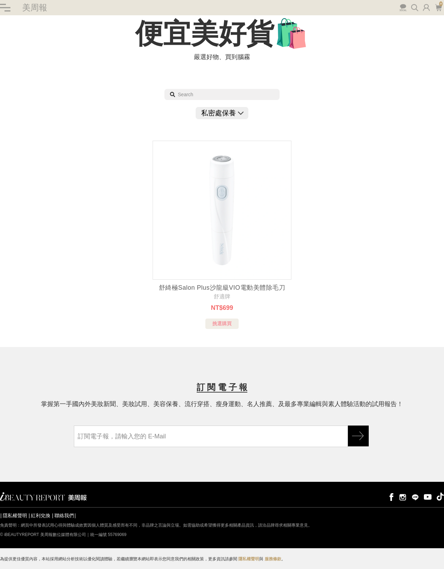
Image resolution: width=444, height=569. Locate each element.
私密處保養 (222, 113)
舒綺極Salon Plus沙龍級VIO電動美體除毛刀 (222, 287)
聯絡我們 (64, 515)
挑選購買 (222, 323)
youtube (428, 496)
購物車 (438, 6)
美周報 (34, 7)
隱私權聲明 (15, 515)
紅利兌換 (40, 515)
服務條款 (273, 558)
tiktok (440, 496)
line (415, 496)
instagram (403, 496)
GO (358, 436)
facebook (390, 496)
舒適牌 (222, 296)
